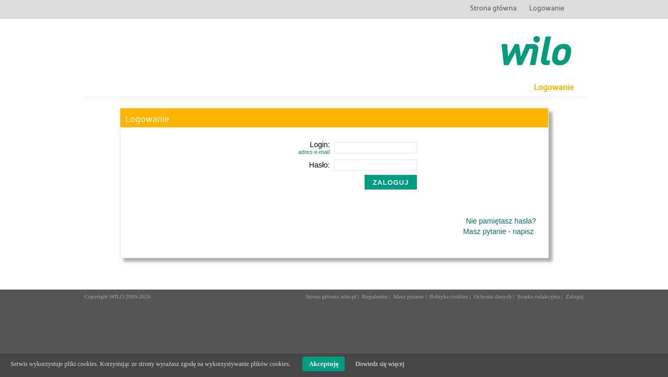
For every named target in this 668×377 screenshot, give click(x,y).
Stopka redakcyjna (538, 296)
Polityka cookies (448, 296)
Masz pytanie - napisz (498, 231)
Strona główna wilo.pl (330, 296)
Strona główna (493, 7)
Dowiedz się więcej (379, 364)
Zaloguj (574, 296)
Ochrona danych (492, 296)
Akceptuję (323, 364)
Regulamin (374, 296)
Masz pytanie (408, 296)
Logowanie (546, 7)
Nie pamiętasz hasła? (501, 221)
